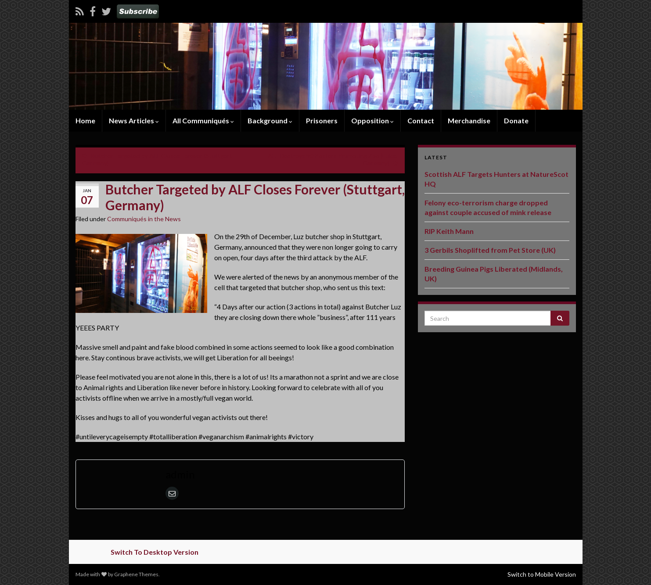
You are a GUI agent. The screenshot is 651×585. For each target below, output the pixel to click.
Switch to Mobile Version (541, 574)
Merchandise (469, 120)
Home (85, 120)
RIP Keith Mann (449, 231)
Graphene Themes (136, 574)
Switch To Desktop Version (154, 552)
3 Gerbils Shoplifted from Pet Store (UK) (490, 250)
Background (270, 120)
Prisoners (322, 120)
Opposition (372, 120)
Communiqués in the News (144, 219)
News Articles (134, 120)
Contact (420, 120)
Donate (516, 120)
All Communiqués (203, 120)
